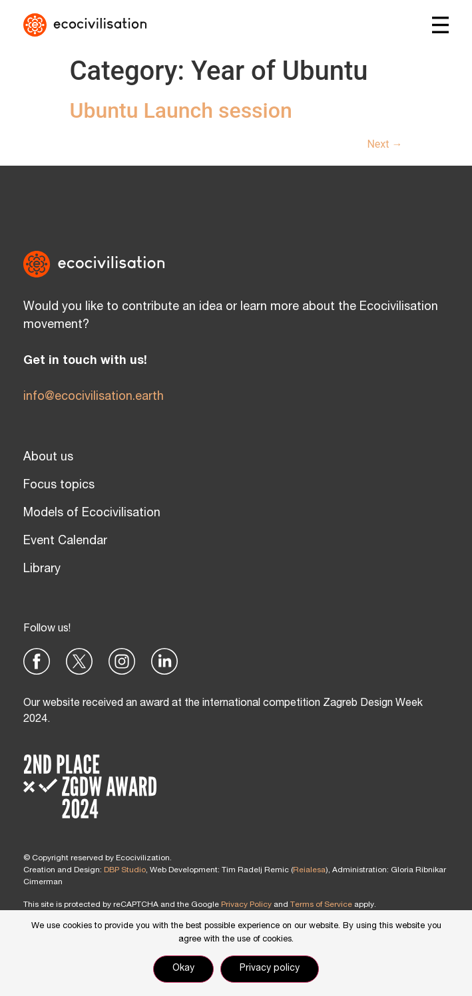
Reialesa (309, 870)
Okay (183, 968)
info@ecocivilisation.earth (93, 397)
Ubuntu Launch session (181, 110)
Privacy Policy (246, 905)
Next (384, 144)
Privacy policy (270, 968)
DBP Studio (125, 870)
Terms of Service (321, 905)
